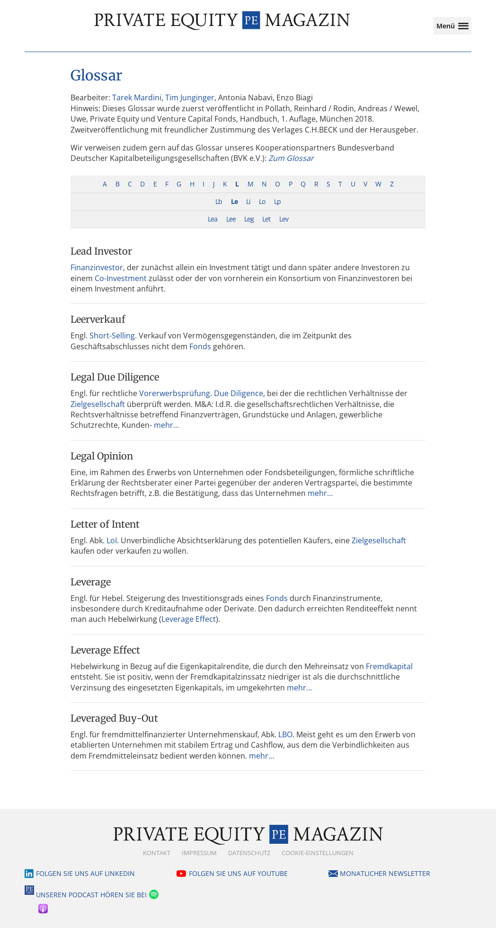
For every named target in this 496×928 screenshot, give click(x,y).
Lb (218, 201)
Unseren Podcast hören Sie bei (91, 894)
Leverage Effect (188, 619)
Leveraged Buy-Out (114, 718)
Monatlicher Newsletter (385, 873)
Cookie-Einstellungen (318, 852)
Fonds (200, 346)
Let (266, 218)
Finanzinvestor (97, 267)
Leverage (91, 582)
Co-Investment (121, 278)
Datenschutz (249, 852)
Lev (283, 218)
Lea (212, 218)
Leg (249, 218)
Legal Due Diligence (115, 377)
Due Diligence (238, 393)
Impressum (199, 852)
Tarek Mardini (136, 97)
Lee (231, 218)
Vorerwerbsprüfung (174, 393)
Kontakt (156, 852)
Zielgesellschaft (98, 404)
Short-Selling (112, 335)
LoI (111, 540)
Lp (277, 201)
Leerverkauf (98, 319)
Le (234, 201)
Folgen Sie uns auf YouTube (238, 873)
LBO (285, 734)
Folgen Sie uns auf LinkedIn (85, 873)
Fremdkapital (389, 666)
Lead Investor (101, 251)
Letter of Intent (105, 524)
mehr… (166, 425)
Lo (262, 201)
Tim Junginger (189, 97)
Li (248, 201)
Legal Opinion (102, 456)
